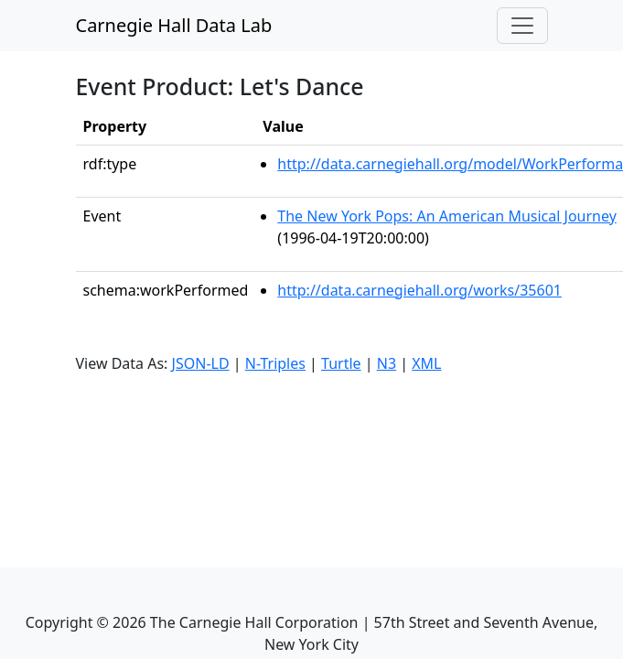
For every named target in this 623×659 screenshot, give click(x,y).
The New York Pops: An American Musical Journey (446, 216)
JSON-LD (201, 363)
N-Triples (275, 363)
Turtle (341, 363)
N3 (386, 363)
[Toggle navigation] (522, 25)
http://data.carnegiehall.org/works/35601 (419, 290)
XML (426, 363)
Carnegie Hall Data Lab (174, 25)
